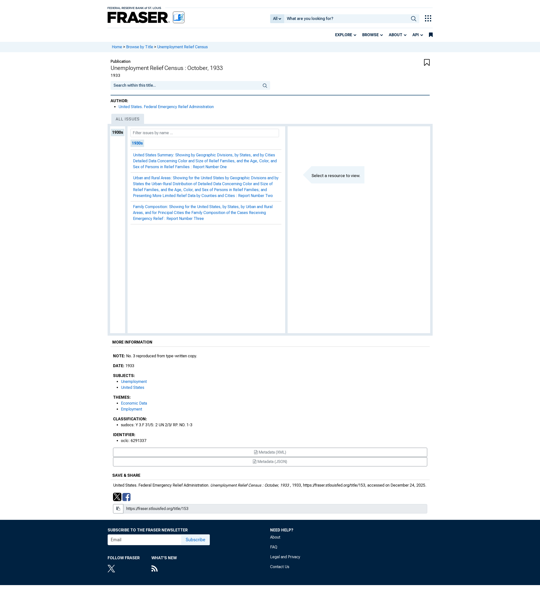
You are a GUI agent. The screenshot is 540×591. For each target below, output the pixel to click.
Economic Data (134, 403)
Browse (370, 35)
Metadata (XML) (270, 452)
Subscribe (195, 539)
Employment (131, 409)
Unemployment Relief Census (182, 47)
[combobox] (346, 18)
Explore (343, 35)
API (415, 35)
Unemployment (134, 381)
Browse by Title (139, 47)
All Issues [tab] (128, 119)
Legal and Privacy (285, 557)
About (395, 35)
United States (132, 387)
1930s (117, 132)
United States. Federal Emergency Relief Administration (166, 106)
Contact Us (279, 566)
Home (117, 47)
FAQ (273, 547)
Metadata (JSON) (270, 461)
